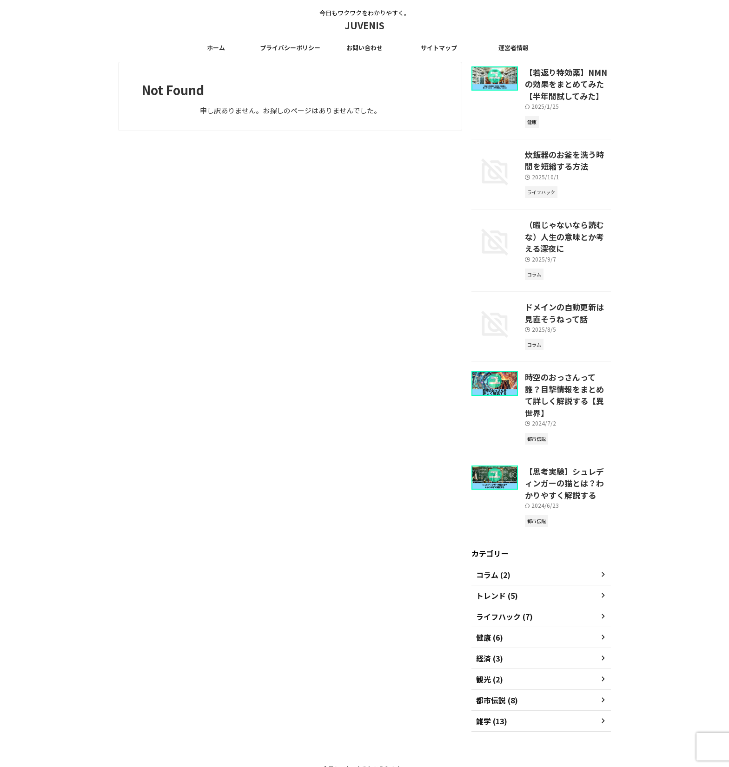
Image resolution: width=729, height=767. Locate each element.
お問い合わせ (364, 47)
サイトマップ (439, 47)
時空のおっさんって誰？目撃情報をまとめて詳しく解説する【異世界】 (567, 362)
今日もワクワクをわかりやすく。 (364, 724)
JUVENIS (364, 25)
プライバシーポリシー (290, 47)
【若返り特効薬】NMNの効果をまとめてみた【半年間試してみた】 (567, 81)
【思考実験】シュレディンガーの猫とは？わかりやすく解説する (567, 440)
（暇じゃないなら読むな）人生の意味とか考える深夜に (567, 222)
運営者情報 (513, 47)
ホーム (216, 47)
